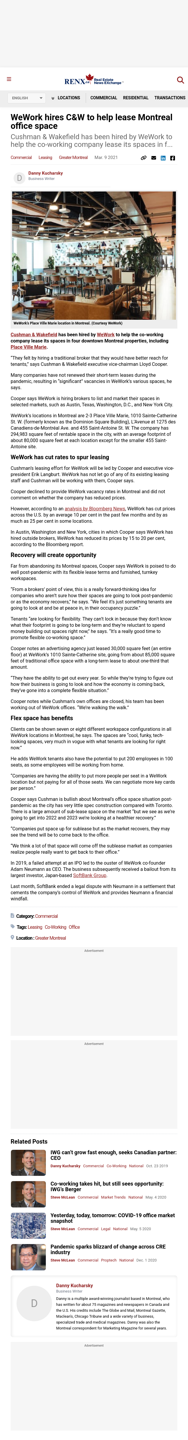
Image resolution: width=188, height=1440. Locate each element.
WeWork (106, 334)
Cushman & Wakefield (34, 334)
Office (74, 927)
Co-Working (55, 927)
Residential (135, 97)
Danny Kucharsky (45, 173)
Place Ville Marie (28, 347)
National (136, 1166)
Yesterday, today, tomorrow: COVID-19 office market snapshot (113, 1218)
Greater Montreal (73, 157)
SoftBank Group (89, 875)
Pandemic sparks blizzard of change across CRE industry (108, 1249)
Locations (65, 97)
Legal (105, 1229)
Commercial (103, 97)
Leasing (45, 157)
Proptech (108, 1260)
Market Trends (113, 1197)
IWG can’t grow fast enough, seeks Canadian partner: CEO (114, 1155)
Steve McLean (63, 1197)
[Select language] (26, 98)
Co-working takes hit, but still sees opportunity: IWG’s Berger (107, 1186)
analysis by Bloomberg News (95, 509)
